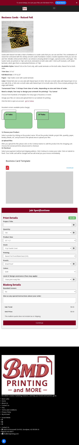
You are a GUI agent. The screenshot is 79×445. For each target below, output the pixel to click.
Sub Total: (9, 307)
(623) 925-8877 (7, 432)
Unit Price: (9, 312)
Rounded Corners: (10, 288)
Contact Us (5, 405)
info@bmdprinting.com (10, 434)
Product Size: (8, 237)
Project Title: (8, 221)
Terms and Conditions (9, 410)
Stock (5, 245)
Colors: (5, 268)
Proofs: (6, 260)
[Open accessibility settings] (4, 441)
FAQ (3, 408)
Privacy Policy (6, 412)
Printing (6, 253)
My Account (6, 414)
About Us (5, 403)
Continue (39, 323)
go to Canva (29, 101)
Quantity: (6, 229)
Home (4, 401)
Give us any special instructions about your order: (22, 296)
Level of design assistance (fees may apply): (20, 276)
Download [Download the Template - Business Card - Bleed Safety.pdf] (70, 168)
